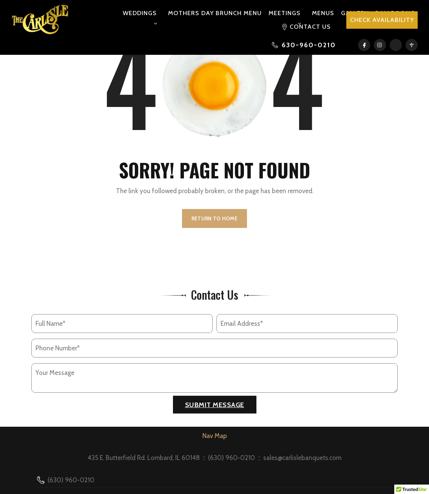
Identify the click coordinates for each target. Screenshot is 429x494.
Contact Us (310, 26)
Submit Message (214, 405)
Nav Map (214, 436)
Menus (323, 13)
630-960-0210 (309, 45)
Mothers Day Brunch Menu (215, 13)
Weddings (140, 13)
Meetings (285, 13)
